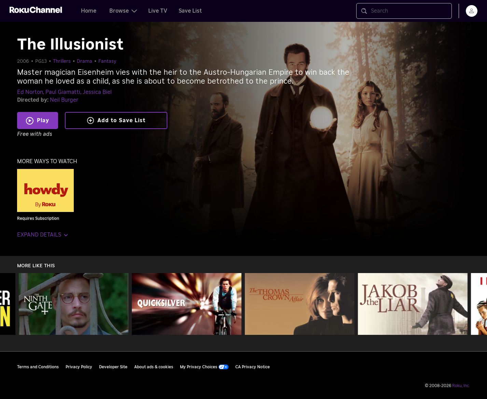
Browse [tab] (123, 11)
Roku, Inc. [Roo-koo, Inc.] (461, 386)
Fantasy (107, 61)
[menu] (471, 11)
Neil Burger (64, 100)
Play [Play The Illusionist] (43, 120)
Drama (84, 61)
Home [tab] (88, 11)
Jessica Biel (97, 92)
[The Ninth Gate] (73, 304)
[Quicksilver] (186, 304)
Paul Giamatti (62, 92)
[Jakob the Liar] (413, 304)
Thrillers (62, 61)
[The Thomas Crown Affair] (299, 304)
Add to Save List (116, 120)
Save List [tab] (190, 11)
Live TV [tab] (157, 11)
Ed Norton (30, 92)
